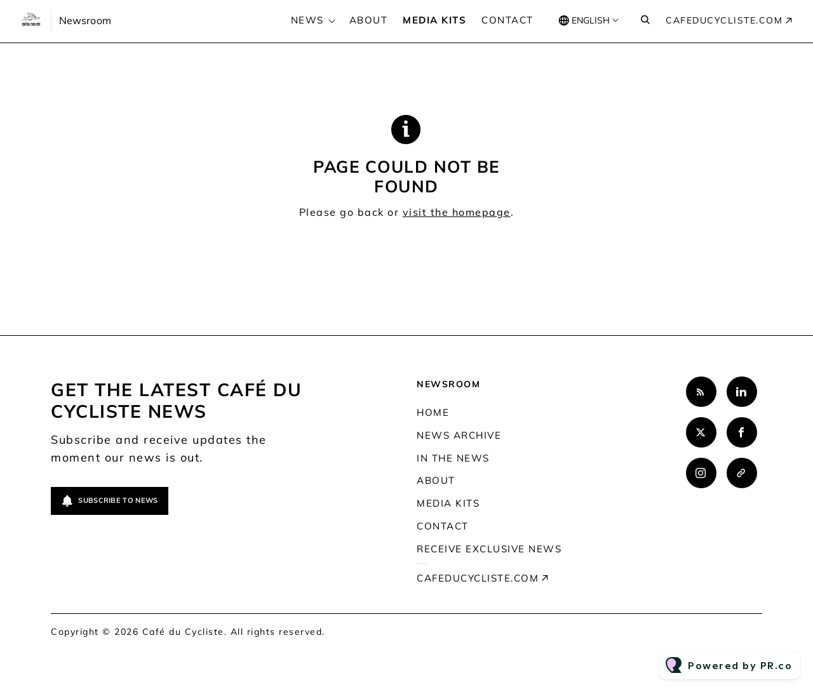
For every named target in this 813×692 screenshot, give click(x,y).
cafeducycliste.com (724, 20)
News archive (459, 435)
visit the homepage (457, 212)
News (307, 20)
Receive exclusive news (489, 549)
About (368, 20)
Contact (507, 20)
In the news (453, 458)
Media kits (434, 20)
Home (433, 412)
